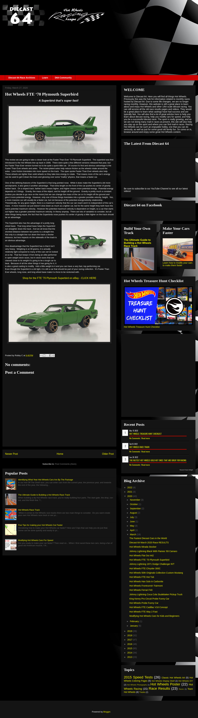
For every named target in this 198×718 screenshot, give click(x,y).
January (134, 625)
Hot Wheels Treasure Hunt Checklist (142, 327)
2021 (130, 491)
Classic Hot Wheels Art (173, 677)
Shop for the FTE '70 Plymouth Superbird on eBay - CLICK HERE (59, 278)
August (133, 513)
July (132, 517)
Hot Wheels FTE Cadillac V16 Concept (148, 607)
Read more (145, 438)
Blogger (106, 712)
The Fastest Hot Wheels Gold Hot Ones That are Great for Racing (157, 460)
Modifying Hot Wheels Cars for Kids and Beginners (154, 616)
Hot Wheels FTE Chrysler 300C (144, 568)
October (134, 504)
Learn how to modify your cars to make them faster (177, 264)
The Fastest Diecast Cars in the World (148, 538)
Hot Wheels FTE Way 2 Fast (143, 611)
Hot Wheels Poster (165, 684)
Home (60, 454)
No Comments (134, 438)
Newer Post (11, 454)
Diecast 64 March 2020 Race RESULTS (149, 542)
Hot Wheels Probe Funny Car (143, 603)
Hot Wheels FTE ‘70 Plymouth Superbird (149, 560)
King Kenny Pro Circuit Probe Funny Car (149, 598)
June (132, 521)
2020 (130, 496)
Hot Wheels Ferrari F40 (140, 590)
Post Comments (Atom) (65, 464)
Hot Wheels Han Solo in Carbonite (146, 581)
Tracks (142, 692)
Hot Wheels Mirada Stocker (142, 547)
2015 (130, 648)
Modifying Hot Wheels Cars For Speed (35, 540)
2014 (130, 652)
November (135, 500)
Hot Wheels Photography (137, 685)
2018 (130, 635)
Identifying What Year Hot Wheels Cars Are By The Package (45, 479)
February (134, 621)
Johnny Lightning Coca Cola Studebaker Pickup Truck (155, 594)
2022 (130, 487)
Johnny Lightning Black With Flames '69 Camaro (153, 551)
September (135, 508)
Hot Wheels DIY (186, 681)
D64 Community (63, 77)
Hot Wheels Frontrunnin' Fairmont (146, 585)
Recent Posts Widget (186, 470)
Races (181, 689)
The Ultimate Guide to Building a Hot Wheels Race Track (44, 495)
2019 (130, 631)
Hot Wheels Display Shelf (163, 681)
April (132, 530)
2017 (130, 639)
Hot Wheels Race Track (29, 510)
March (133, 534)
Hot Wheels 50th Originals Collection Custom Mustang (156, 572)
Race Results (159, 688)
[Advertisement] (99, 51)
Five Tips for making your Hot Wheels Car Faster (40, 525)
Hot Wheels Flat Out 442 (141, 555)
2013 (130, 657)
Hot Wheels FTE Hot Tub (141, 577)
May (132, 525)
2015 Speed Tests (138, 677)
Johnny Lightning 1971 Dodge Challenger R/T (151, 564)
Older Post (108, 454)
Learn (45, 77)
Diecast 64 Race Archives (21, 77)
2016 (130, 644)
